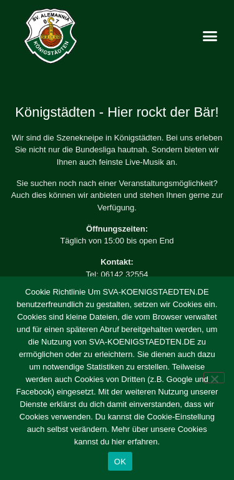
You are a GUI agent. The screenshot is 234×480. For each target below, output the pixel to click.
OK (120, 461)
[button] (210, 36)
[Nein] (214, 377)
